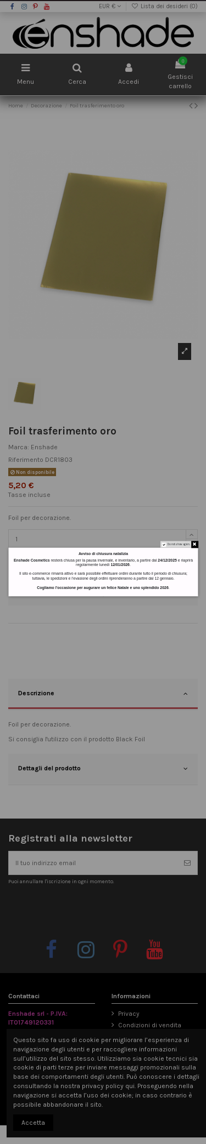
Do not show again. (178, 544)
